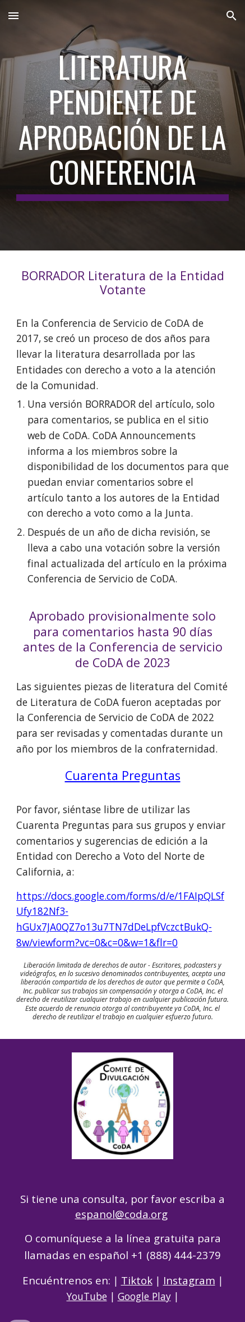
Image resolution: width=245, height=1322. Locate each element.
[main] (122, 125)
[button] (13, 15)
